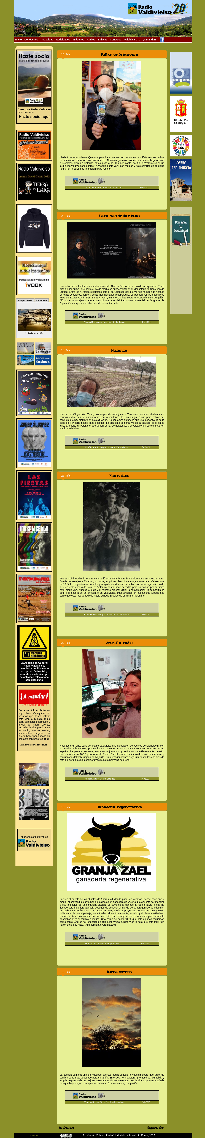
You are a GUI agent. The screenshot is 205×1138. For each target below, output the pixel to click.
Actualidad (47, 39)
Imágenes (78, 39)
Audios (91, 39)
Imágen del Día (25, 300)
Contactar (116, 39)
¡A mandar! (149, 39)
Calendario (41, 300)
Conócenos (31, 39)
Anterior (64, 1127)
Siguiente (156, 1127)
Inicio (18, 39)
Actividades (63, 39)
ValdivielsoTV (132, 39)
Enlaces (102, 39)
